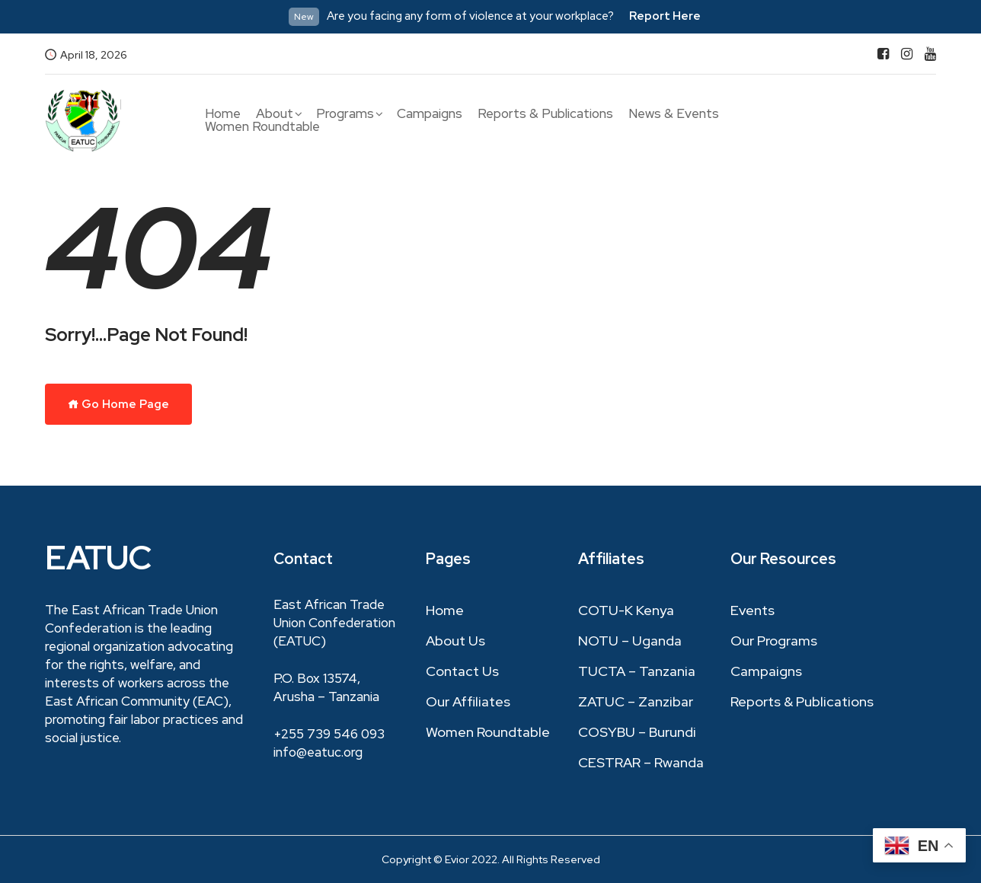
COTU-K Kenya (626, 610)
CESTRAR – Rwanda (641, 762)
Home (223, 113)
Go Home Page (118, 404)
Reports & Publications (545, 113)
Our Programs (773, 640)
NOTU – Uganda (630, 640)
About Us (455, 640)
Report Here (665, 16)
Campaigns (429, 113)
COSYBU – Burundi (637, 732)
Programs (345, 113)
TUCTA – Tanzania (636, 671)
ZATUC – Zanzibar (635, 701)
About (274, 113)
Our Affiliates (468, 701)
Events (752, 610)
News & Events (673, 113)
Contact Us (462, 671)
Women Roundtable (262, 126)
